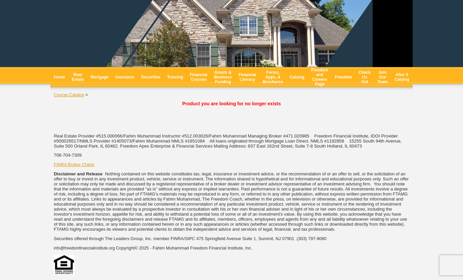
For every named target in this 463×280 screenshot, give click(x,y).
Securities (150, 77)
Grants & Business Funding (223, 77)
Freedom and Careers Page (319, 77)
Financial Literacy (247, 77)
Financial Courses (198, 77)
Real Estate (78, 77)
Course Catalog (69, 94)
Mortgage (100, 77)
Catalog (297, 77)
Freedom (343, 77)
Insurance (125, 77)
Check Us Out (365, 77)
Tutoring (175, 77)
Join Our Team (382, 77)
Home (59, 77)
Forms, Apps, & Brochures (273, 77)
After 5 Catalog (402, 77)
